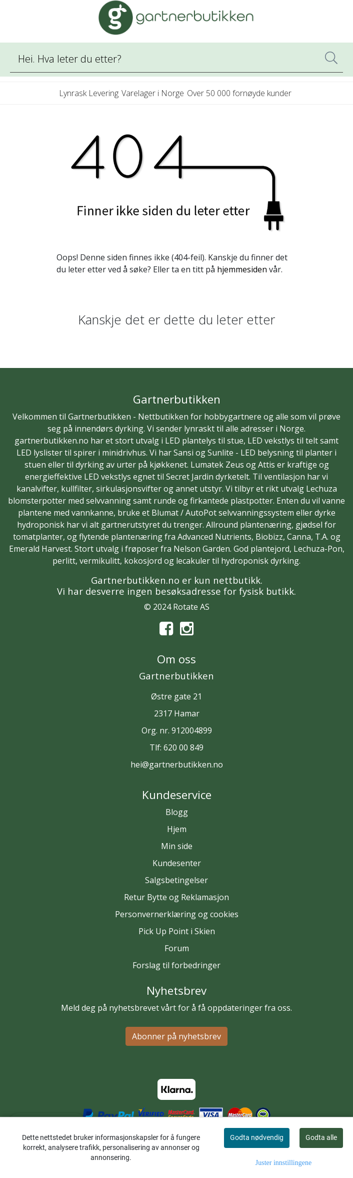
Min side (176, 846)
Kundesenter (176, 863)
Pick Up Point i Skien (176, 931)
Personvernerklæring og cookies (176, 914)
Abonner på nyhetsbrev (176, 1036)
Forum (176, 948)
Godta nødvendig (257, 1137)
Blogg (177, 812)
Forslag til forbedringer (176, 965)
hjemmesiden (242, 269)
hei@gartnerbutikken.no (176, 764)
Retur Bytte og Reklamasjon (176, 897)
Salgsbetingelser (176, 880)
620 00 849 (184, 747)
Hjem (176, 829)
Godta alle (321, 1137)
